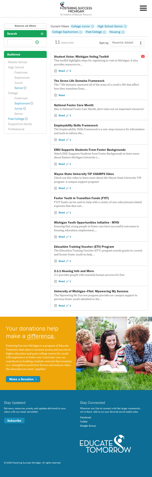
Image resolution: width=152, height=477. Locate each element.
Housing (114, 32)
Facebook (85, 417)
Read (62, 71)
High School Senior (110, 26)
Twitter (84, 421)
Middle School (17, 62)
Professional (16, 129)
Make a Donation (23, 379)
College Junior (80, 26)
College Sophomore (65, 32)
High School (16, 67)
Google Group (88, 425)
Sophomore (22, 77)
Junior (18, 83)
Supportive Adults (20, 124)
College (13, 93)
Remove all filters (25, 26)
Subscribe (14, 421)
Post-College (16, 119)
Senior (18, 88)
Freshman (21, 72)
